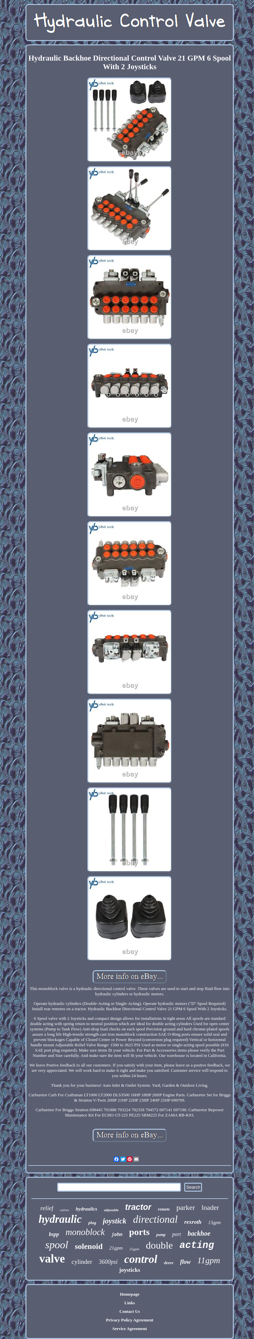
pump (160, 1234)
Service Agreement (129, 1328)
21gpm (116, 1248)
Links (129, 1302)
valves (64, 1210)
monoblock (85, 1232)
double (159, 1245)
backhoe (199, 1233)
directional (155, 1219)
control (140, 1259)
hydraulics (86, 1209)
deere (169, 1262)
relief (46, 1208)
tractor (138, 1207)
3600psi (108, 1262)
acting (197, 1245)
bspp (54, 1234)
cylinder (81, 1261)
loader (210, 1208)
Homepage (129, 1294)
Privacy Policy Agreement (129, 1319)
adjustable (111, 1210)
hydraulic (60, 1219)
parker (185, 1207)
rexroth (192, 1222)
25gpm (134, 1249)
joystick (115, 1221)
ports (139, 1232)
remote (164, 1209)
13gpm (214, 1222)
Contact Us (129, 1311)
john (117, 1234)
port (176, 1234)
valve (52, 1258)
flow (185, 1262)
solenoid (89, 1246)
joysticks (129, 1270)
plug (92, 1222)
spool (56, 1245)
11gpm (208, 1260)
